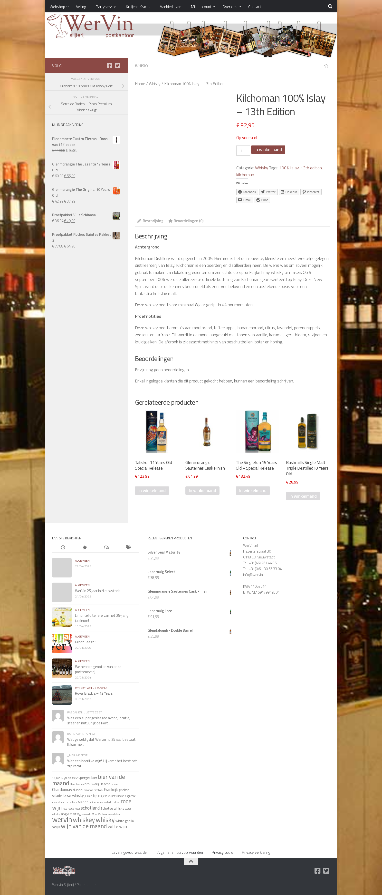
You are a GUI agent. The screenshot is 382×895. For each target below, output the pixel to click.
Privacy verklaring (256, 852)
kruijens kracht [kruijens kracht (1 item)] (116, 796)
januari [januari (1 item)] (88, 796)
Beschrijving (150, 221)
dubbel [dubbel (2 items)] (78, 789)
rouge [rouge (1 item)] (71, 809)
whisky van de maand (91, 687)
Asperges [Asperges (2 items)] (83, 777)
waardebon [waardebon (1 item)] (114, 814)
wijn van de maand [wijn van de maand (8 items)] (84, 826)
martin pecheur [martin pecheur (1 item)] (68, 802)
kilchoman (245, 174)
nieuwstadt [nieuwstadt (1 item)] (105, 802)
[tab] (150, 222)
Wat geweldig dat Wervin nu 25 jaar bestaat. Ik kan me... (101, 742)
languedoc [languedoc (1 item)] (129, 796)
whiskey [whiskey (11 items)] (84, 819)
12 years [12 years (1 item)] (64, 778)
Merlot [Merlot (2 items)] (83, 802)
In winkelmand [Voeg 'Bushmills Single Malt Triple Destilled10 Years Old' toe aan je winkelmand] (303, 496)
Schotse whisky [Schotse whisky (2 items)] (112, 808)
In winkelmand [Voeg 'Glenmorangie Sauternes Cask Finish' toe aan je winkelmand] (202, 490)
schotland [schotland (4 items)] (90, 807)
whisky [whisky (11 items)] (105, 819)
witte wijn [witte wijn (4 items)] (117, 826)
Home (140, 84)
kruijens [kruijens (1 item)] (102, 796)
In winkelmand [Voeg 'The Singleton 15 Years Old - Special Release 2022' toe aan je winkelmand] (253, 490)
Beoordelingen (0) (185, 221)
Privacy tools (222, 852)
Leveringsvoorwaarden (130, 852)
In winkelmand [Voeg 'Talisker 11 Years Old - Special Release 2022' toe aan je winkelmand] (152, 490)
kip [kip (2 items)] (95, 795)
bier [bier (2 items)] (94, 777)
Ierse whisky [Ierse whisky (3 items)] (73, 795)
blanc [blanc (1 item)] (73, 784)
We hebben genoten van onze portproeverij (98, 669)
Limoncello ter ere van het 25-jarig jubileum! (101, 618)
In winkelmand (268, 149)
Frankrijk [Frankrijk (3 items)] (111, 789)
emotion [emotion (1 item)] (88, 790)
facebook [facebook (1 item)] (98, 790)
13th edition (311, 168)
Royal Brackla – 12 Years (94, 693)
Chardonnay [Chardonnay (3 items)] (62, 789)
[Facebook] (110, 65)
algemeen (82, 560)
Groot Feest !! (85, 642)
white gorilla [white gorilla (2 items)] (124, 820)
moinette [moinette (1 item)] (94, 802)
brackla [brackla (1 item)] (80, 784)
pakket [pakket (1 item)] (116, 802)
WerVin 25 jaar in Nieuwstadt (97, 591)
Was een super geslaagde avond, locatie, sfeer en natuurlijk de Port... (98, 720)
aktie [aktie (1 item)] (73, 778)
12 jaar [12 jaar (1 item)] (56, 778)
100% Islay (289, 168)
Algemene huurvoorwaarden (180, 852)
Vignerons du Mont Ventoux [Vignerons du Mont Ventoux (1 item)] (92, 814)
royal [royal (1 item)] (77, 809)
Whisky (141, 66)
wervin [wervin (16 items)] (62, 819)
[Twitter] (117, 65)
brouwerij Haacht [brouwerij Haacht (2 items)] (97, 784)
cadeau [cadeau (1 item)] (114, 784)
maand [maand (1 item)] (56, 802)
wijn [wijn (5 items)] (56, 826)
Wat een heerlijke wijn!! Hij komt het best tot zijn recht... (102, 763)
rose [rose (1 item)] (65, 809)
